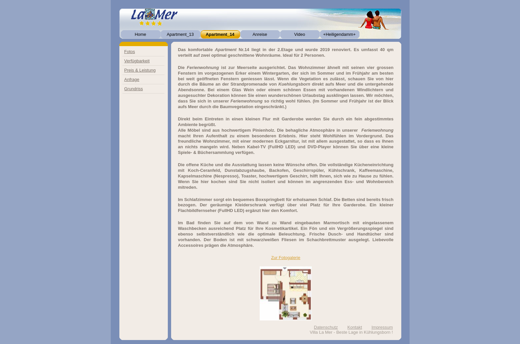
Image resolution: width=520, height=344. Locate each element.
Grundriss (133, 88)
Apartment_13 (180, 34)
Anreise (259, 34)
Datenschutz (326, 327)
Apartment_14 (220, 34)
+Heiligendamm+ (339, 34)
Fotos (129, 51)
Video (299, 34)
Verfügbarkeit (137, 60)
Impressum (382, 327)
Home (140, 34)
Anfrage (132, 79)
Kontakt (354, 327)
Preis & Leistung (140, 70)
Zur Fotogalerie (285, 257)
